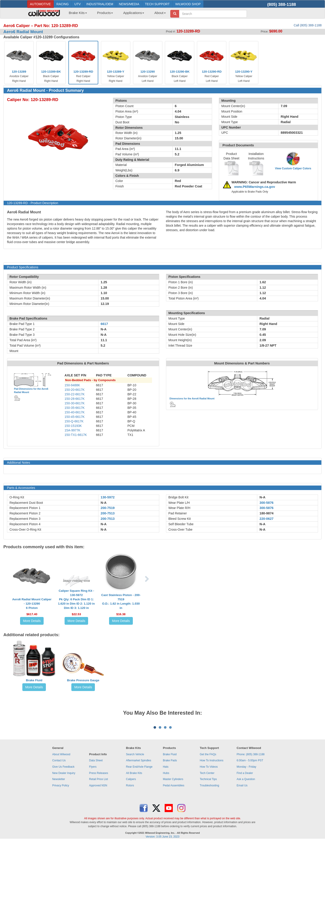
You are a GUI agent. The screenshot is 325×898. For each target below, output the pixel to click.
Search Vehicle (135, 810)
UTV (77, 4)
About (160, 13)
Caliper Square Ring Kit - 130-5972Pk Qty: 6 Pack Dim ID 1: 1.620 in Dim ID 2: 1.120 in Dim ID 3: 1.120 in (76, 599)
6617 (104, 324)
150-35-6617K (75, 408)
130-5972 (108, 497)
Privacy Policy (60, 841)
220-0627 (267, 518)
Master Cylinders (173, 835)
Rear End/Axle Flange (139, 822)
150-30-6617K (75, 403)
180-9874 (267, 513)
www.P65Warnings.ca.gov (254, 187)
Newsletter (58, 835)
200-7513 (108, 513)
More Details (32, 621)
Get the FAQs (208, 810)
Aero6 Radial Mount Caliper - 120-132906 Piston (31, 604)
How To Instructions (212, 816)
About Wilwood (61, 810)
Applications (133, 13)
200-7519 (108, 508)
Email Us (242, 841)
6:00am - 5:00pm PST (250, 816)
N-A (104, 502)
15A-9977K (72, 430)
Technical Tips (208, 835)
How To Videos (209, 822)
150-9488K (72, 385)
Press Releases (98, 829)
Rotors (130, 841)
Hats (165, 822)
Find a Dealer (245, 829)
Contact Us (58, 816)
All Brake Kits (134, 829)
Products (105, 13)
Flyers (92, 822)
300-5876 (267, 502)
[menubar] (115, 14)
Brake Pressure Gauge (83, 680)
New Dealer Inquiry (63, 829)
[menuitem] (76, 14)
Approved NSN (98, 841)
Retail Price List (98, 835)
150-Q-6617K (74, 421)
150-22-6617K (75, 394)
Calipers (131, 835)
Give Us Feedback (63, 822)
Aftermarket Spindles (138, 816)
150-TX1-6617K (76, 435)
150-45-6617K (75, 417)
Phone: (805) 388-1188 (250, 810)
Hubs (166, 829)
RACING (62, 4)
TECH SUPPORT (157, 4)
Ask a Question (246, 835)
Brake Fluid (34, 680)
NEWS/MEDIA (129, 4)
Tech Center (207, 829)
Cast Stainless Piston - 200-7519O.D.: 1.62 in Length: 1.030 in (120, 601)
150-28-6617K (75, 399)
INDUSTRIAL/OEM (99, 4)
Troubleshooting (209, 841)
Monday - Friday (246, 822)
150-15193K (73, 426)
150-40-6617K (75, 412)
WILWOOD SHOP (188, 4)
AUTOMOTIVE (40, 4)
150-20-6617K (75, 389)
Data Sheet (96, 816)
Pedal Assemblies (173, 841)
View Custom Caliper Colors (293, 168)
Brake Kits (78, 13)
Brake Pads (170, 816)
